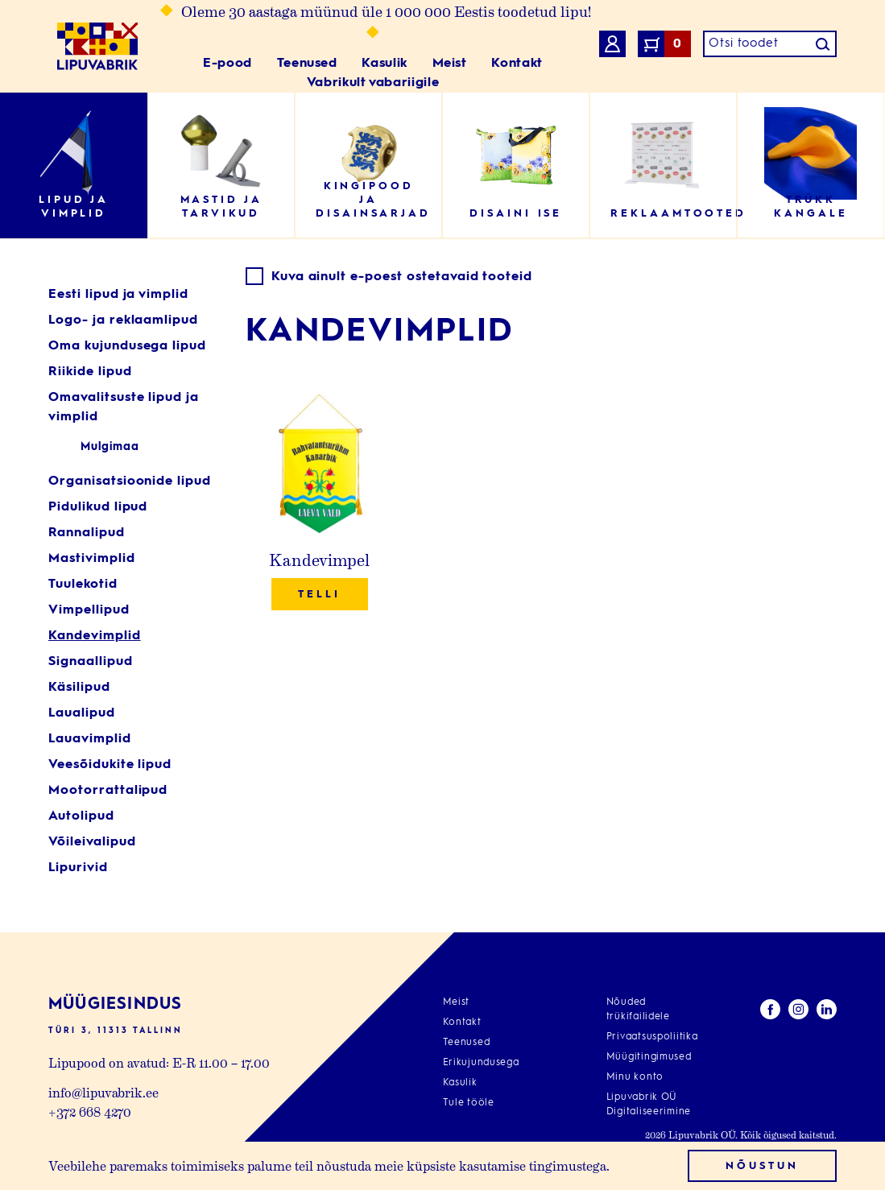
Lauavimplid (89, 739)
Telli (319, 594)
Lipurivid (78, 868)
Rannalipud (86, 533)
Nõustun (762, 1166)
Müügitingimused (649, 1057)
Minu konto (635, 1077)
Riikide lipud (89, 372)
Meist (449, 63)
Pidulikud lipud (97, 507)
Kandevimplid (94, 636)
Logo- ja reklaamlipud (123, 320)
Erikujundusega (481, 1063)
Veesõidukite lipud (110, 764)
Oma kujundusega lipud (127, 346)
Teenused (307, 63)
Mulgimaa (110, 446)
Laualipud (81, 713)
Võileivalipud (91, 842)
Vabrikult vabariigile (373, 82)
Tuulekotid (83, 584)
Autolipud (81, 816)
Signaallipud (90, 661)
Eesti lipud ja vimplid (118, 294)
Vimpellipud (89, 610)
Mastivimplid (91, 558)
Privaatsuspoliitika (652, 1037)
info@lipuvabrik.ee (103, 1092)
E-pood (227, 63)
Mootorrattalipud (107, 790)
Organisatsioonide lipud (129, 481)
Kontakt (516, 63)
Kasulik (384, 63)
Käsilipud (79, 687)
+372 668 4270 (89, 1111)
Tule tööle (468, 1103)
